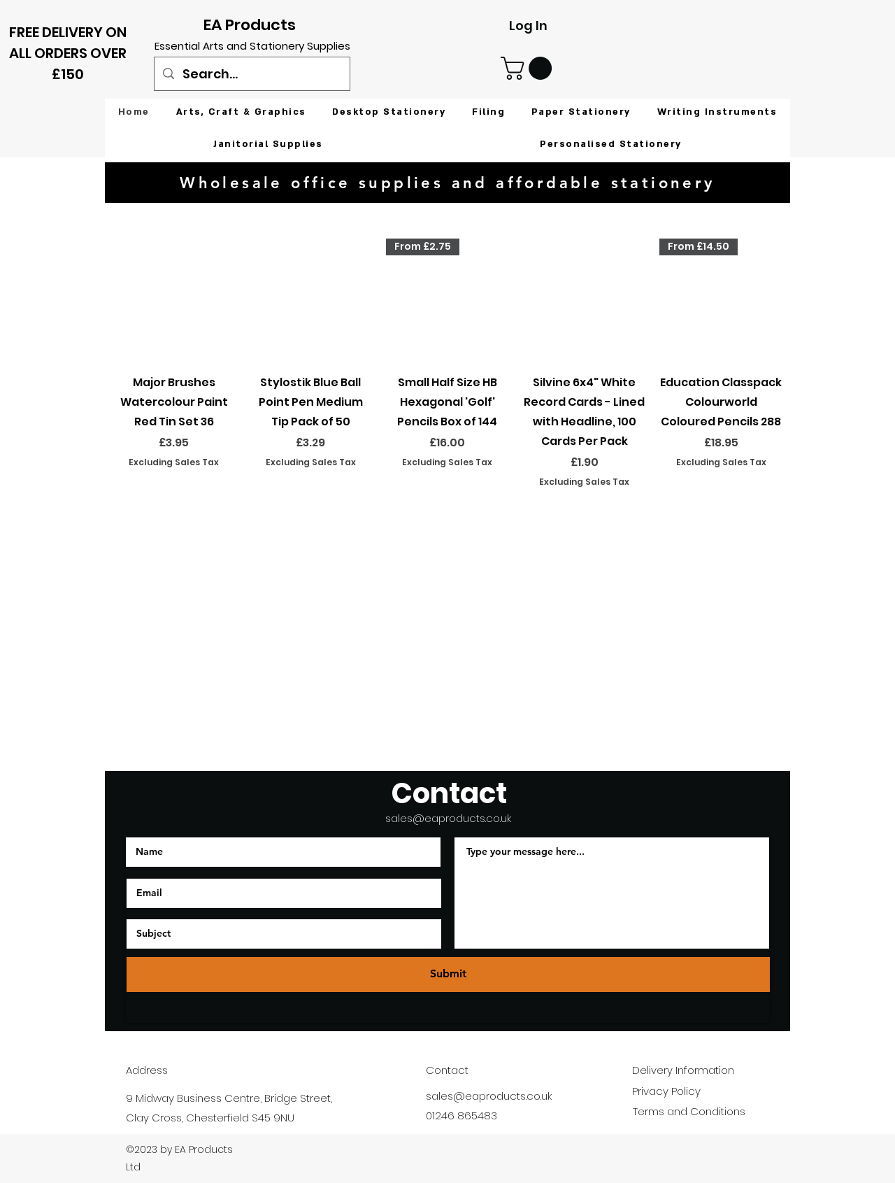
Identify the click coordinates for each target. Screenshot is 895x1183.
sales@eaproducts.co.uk (448, 818)
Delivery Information (683, 1070)
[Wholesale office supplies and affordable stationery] (447, 182)
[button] (529, 68)
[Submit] (448, 974)
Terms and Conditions (689, 1111)
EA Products (249, 25)
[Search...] (251, 74)
